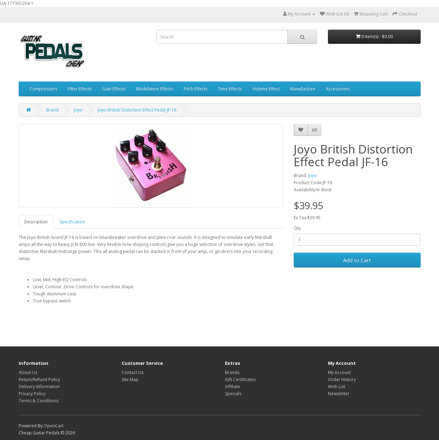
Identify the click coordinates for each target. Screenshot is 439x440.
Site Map (130, 379)
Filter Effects (80, 89)
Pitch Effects (195, 89)
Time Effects (230, 89)
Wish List (336, 387)
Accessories (338, 89)
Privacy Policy (32, 394)
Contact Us (133, 372)
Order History (342, 379)
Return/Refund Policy (39, 379)
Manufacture (302, 89)
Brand (52, 110)
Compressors (43, 89)
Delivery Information (39, 387)
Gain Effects (114, 89)
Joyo (78, 110)
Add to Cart (357, 260)
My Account (339, 372)
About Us (28, 372)
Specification (72, 222)
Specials (233, 394)
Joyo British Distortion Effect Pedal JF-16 (137, 110)
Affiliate (232, 387)
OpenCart (53, 426)
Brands (232, 372)
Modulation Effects (154, 89)
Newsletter (338, 394)
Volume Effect (266, 89)
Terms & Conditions (39, 401)
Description (36, 222)
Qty (297, 228)
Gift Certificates (240, 379)
